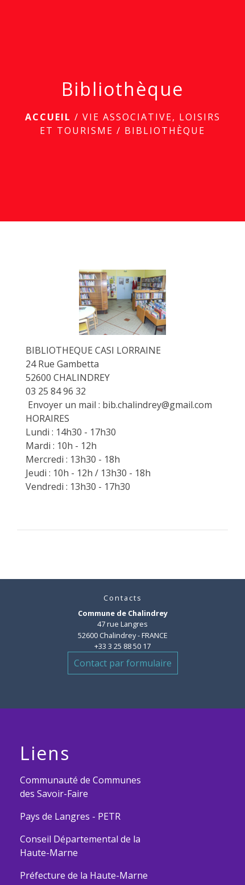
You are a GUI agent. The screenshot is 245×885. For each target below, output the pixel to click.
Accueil (48, 117)
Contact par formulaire (123, 663)
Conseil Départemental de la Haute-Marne (80, 846)
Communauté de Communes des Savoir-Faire (80, 787)
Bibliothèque (164, 130)
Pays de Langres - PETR (70, 816)
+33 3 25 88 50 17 (122, 646)
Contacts (122, 598)
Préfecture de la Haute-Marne (84, 875)
